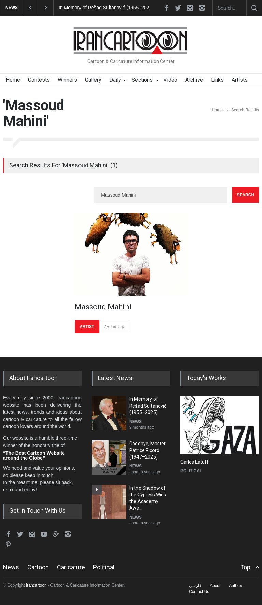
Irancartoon (36, 585)
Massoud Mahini (103, 306)
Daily (115, 79)
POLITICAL (191, 470)
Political (103, 567)
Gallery (93, 79)
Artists (240, 79)
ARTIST (86, 326)
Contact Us (199, 591)
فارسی (195, 585)
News (11, 567)
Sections (142, 79)
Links (217, 79)
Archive (194, 79)
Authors (236, 585)
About (215, 585)
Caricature (71, 567)
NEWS (135, 421)
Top (245, 567)
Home (13, 79)
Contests (39, 79)
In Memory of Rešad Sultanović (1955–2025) (106, 7)
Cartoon (38, 567)
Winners (67, 79)
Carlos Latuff (194, 462)
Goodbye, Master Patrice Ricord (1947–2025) (147, 450)
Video (170, 79)
